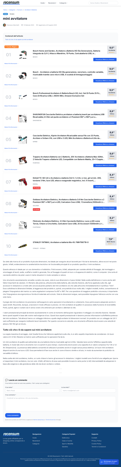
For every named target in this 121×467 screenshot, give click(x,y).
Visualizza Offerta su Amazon (105, 59)
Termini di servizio (50, 419)
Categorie (12, 10)
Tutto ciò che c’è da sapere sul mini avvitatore (19, 39)
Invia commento (13, 415)
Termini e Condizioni (99, 447)
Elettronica (65, 438)
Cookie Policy (96, 444)
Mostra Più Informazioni (12, 63)
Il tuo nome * (9, 387)
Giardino (65, 447)
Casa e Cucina (67, 441)
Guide (43, 3)
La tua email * (65, 387)
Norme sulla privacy (39, 419)
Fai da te (19, 10)
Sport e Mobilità (67, 444)
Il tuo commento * (10, 395)
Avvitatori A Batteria (31, 10)
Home (5, 10)
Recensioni (52, 3)
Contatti (94, 438)
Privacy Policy (96, 441)
